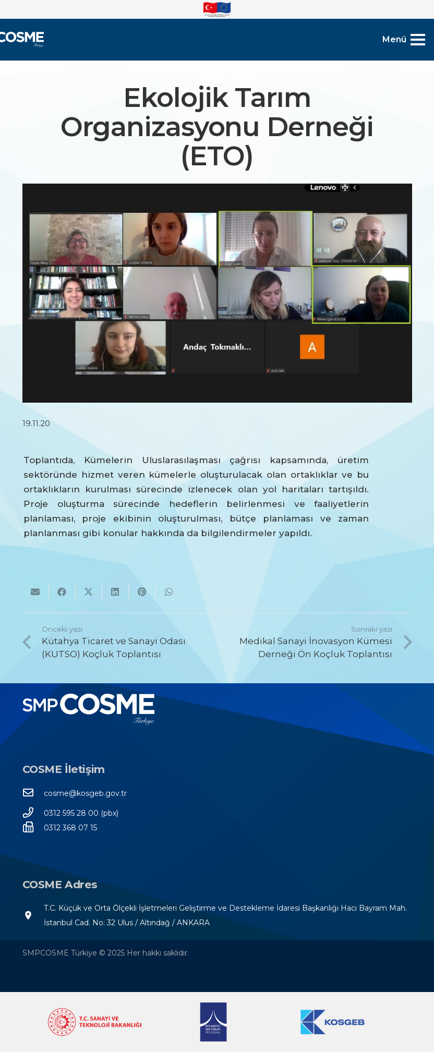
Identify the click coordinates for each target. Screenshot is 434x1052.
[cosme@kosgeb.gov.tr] (33, 793)
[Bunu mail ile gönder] (35, 592)
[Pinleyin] (142, 592)
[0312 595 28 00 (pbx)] (33, 813)
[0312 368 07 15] (33, 827)
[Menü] (403, 40)
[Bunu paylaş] (62, 592)
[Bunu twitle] (89, 592)
